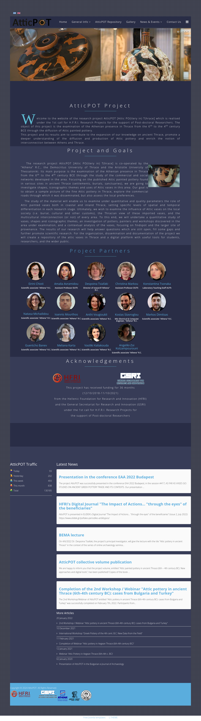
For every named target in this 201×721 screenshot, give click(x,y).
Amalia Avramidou (66, 284)
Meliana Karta (66, 345)
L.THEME (113, 717)
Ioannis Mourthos (66, 314)
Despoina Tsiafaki (96, 284)
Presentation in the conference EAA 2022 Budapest (106, 476)
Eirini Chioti (36, 284)
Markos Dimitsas (157, 314)
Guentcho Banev (36, 345)
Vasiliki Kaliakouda (96, 345)
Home (63, 22)
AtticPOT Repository (108, 22)
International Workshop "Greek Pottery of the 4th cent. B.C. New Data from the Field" (101, 633)
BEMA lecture (71, 534)
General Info (80, 22)
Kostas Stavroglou (127, 314)
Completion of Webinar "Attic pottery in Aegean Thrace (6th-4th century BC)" (96, 643)
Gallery (131, 22)
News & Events (150, 22)
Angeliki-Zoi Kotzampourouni (127, 346)
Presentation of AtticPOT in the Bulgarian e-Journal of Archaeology (91, 664)
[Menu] (187, 21)
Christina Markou (126, 284)
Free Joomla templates (94, 717)
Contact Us (174, 22)
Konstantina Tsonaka (157, 284)
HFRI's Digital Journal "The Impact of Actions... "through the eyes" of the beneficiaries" (123, 506)
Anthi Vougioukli (96, 314)
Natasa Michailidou (36, 314)
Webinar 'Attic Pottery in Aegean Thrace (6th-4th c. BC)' (86, 653)
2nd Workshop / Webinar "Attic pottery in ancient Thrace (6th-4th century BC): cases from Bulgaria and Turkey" (113, 623)
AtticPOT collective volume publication (95, 562)
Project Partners (100, 250)
